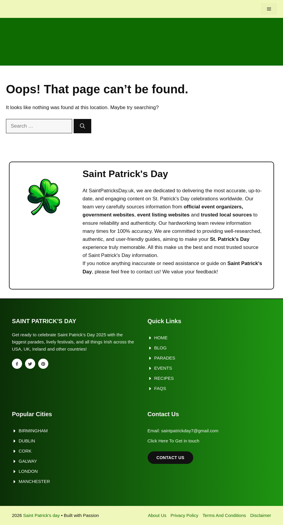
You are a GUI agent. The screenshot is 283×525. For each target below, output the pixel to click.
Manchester (34, 481)
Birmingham (33, 430)
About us (157, 515)
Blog (160, 347)
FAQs (160, 388)
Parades (164, 357)
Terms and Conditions (224, 515)
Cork (25, 450)
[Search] (82, 126)
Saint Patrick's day (41, 515)
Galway (28, 461)
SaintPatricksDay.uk (111, 190)
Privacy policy (184, 515)
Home (161, 337)
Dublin (27, 440)
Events (163, 368)
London (28, 471)
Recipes (164, 378)
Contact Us (171, 457)
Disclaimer (260, 515)
